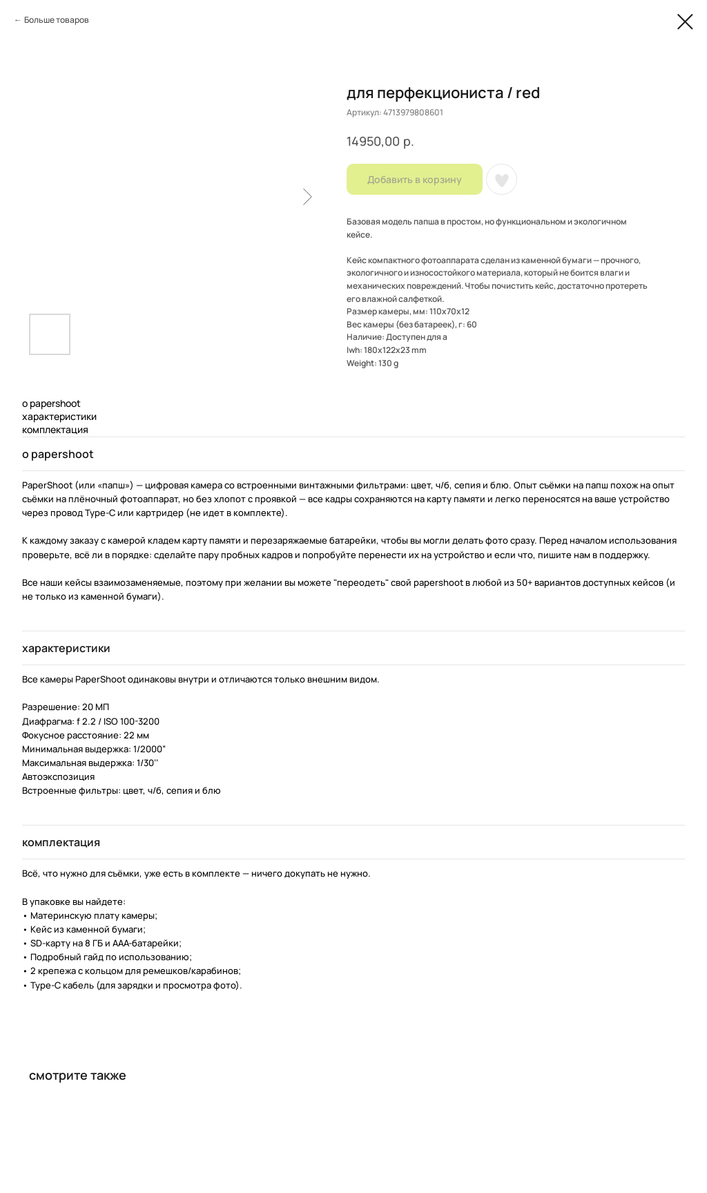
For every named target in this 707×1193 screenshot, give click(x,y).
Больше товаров (56, 20)
